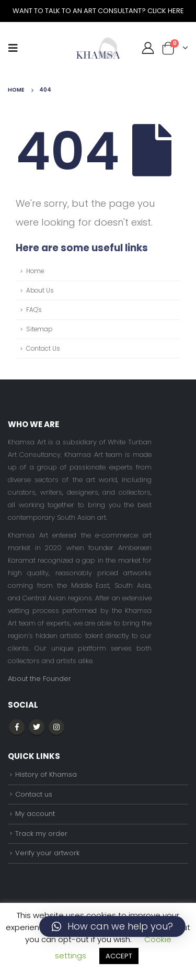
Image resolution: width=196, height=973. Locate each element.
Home (35, 271)
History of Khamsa (46, 774)
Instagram (56, 727)
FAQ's (34, 310)
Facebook (17, 727)
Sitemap (39, 329)
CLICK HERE (165, 11)
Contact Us (43, 348)
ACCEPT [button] (119, 956)
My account (35, 814)
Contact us (33, 794)
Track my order (41, 833)
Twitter (36, 727)
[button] (112, 926)
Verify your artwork (47, 853)
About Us (40, 290)
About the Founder (39, 679)
